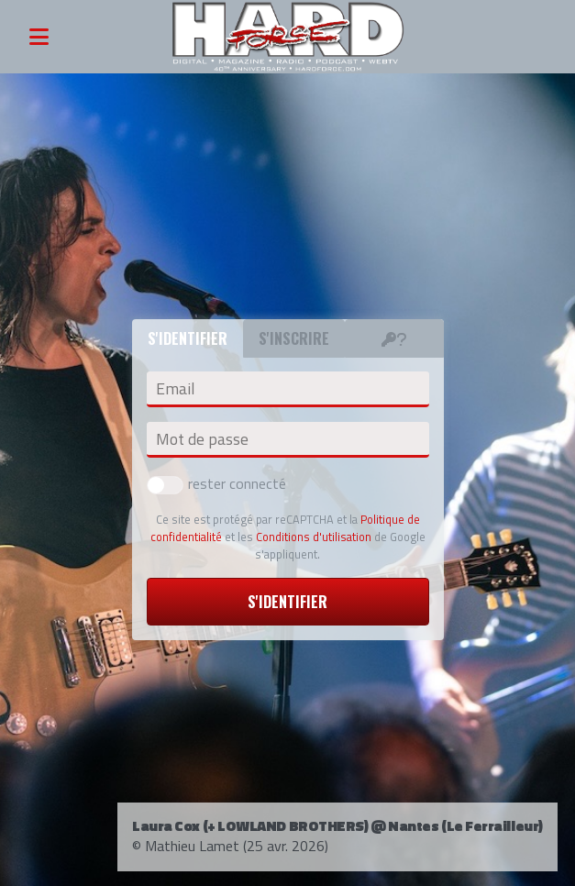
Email (175, 389)
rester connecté (216, 483)
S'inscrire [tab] (294, 338)
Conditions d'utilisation (313, 536)
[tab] (394, 338)
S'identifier (287, 602)
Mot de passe (202, 439)
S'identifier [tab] (187, 338)
